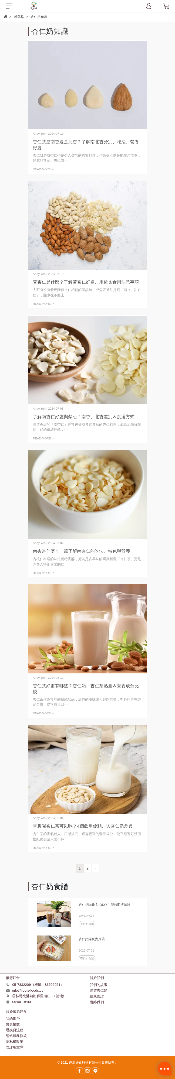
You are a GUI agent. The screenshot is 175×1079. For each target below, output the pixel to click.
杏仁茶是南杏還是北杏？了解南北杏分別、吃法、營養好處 (86, 144)
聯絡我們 (97, 1002)
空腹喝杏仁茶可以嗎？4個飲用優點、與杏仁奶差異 (83, 826)
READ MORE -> (43, 169)
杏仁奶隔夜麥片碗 (92, 939)
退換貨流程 (14, 1030)
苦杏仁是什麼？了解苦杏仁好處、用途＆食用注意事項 (86, 282)
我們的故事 (98, 985)
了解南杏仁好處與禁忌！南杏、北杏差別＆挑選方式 (84, 416)
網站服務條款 (16, 1036)
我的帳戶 (13, 1019)
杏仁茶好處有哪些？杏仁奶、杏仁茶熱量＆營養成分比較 (86, 688)
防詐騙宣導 (14, 1047)
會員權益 (13, 1024)
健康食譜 (97, 996)
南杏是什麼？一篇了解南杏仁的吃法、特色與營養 (81, 551)
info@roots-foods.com (29, 990)
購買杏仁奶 (98, 990)
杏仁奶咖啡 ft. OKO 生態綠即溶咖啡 (104, 905)
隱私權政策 (14, 1042)
